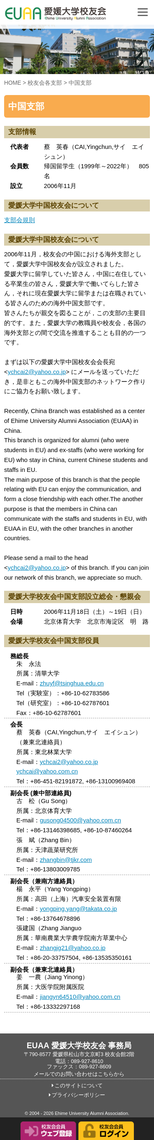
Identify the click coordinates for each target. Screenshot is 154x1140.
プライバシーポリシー (78, 1095)
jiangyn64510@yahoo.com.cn (80, 997)
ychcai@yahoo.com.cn (47, 771)
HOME (12, 82)
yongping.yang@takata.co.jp (78, 908)
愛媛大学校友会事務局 (76, 16)
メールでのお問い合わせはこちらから (79, 1074)
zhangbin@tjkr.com (66, 860)
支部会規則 (19, 220)
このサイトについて (79, 1086)
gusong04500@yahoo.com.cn (80, 820)
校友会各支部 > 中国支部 (60, 82)
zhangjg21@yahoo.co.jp (73, 948)
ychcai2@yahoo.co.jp (37, 372)
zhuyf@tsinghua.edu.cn (72, 683)
